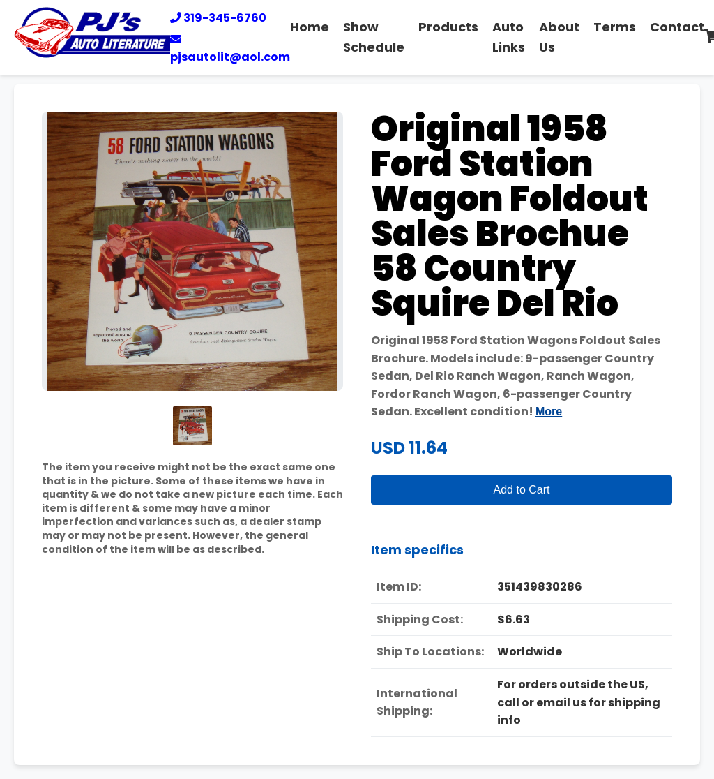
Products (448, 27)
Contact (677, 27)
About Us (559, 37)
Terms (614, 27)
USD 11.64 (409, 447)
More (549, 411)
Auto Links (508, 37)
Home (309, 27)
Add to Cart (522, 490)
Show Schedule (373, 37)
